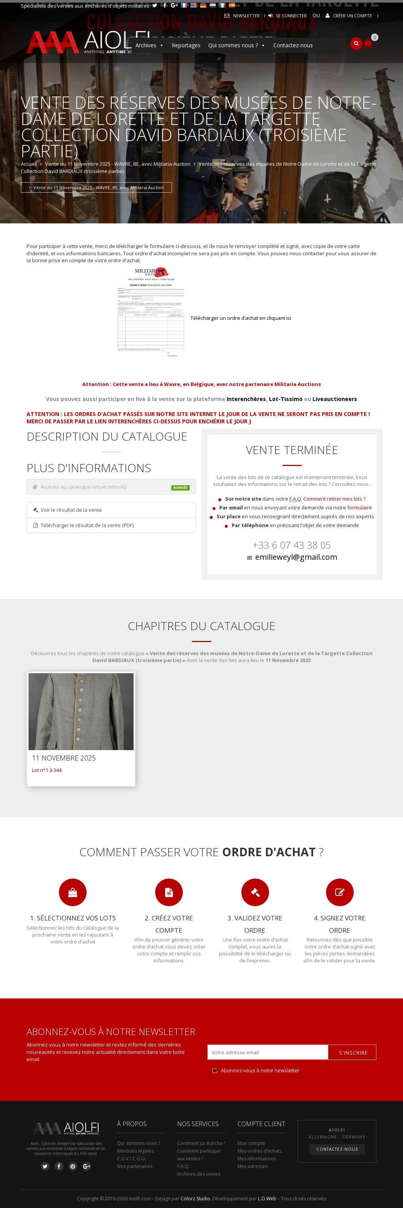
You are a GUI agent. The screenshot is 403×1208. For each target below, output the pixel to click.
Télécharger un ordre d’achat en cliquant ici (201, 317)
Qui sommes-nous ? (138, 1143)
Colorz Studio (195, 1198)
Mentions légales (135, 1151)
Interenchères (246, 399)
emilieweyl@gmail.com (296, 557)
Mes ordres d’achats (259, 1151)
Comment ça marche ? (201, 1143)
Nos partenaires (134, 1166)
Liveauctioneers (335, 399)
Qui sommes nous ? (237, 45)
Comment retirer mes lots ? (334, 498)
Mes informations (256, 1158)
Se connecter (291, 15)
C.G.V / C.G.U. (131, 1158)
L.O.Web (267, 1198)
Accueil (29, 163)
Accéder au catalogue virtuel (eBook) (111, 487)
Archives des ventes (198, 1174)
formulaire (359, 507)
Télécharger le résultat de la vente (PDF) (83, 525)
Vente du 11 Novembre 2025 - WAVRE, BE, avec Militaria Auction (118, 163)
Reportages (186, 45)
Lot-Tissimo (286, 399)
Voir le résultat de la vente (67, 509)
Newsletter (246, 15)
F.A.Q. (183, 1166)
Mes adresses (252, 1166)
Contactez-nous (293, 45)
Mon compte (251, 1143)
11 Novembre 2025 (64, 757)
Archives (149, 45)
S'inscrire (353, 1052)
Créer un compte (352, 15)
